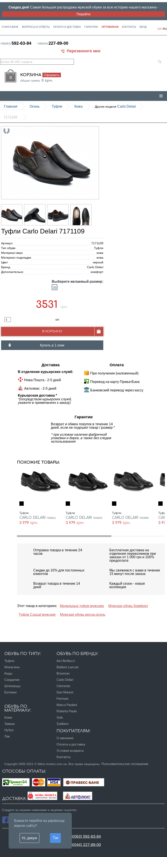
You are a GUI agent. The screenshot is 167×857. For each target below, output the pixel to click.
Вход (143, 26)
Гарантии (91, 26)
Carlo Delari (115, 106)
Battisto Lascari (67, 667)
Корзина (40, 75)
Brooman (63, 673)
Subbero (62, 724)
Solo (60, 717)
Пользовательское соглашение (124, 764)
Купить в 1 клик (52, 345)
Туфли (57, 106)
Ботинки (10, 692)
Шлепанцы (12, 686)
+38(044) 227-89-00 (83, 844)
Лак (7, 736)
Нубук (9, 730)
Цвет (4, 262)
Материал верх (12, 252)
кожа (78, 106)
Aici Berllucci (66, 661)
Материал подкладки (16, 257)
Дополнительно (12, 272)
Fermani (62, 698)
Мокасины (12, 667)
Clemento (63, 686)
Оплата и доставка (67, 26)
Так (55, 838)
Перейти (83, 14)
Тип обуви (8, 248)
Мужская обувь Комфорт (128, 606)
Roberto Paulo (67, 711)
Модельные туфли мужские (82, 606)
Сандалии (11, 679)
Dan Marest (65, 692)
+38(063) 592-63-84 (83, 836)
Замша (9, 724)
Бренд (5, 267)
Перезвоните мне (83, 51)
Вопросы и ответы (36, 26)
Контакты (129, 26)
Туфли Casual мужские (37, 614)
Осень (35, 106)
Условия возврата (70, 750)
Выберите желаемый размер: (77, 281)
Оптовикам (110, 26)
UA (159, 28)
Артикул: (7, 243)
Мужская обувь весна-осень (82, 614)
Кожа (8, 717)
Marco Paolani (67, 705)
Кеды (8, 673)
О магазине (10, 26)
